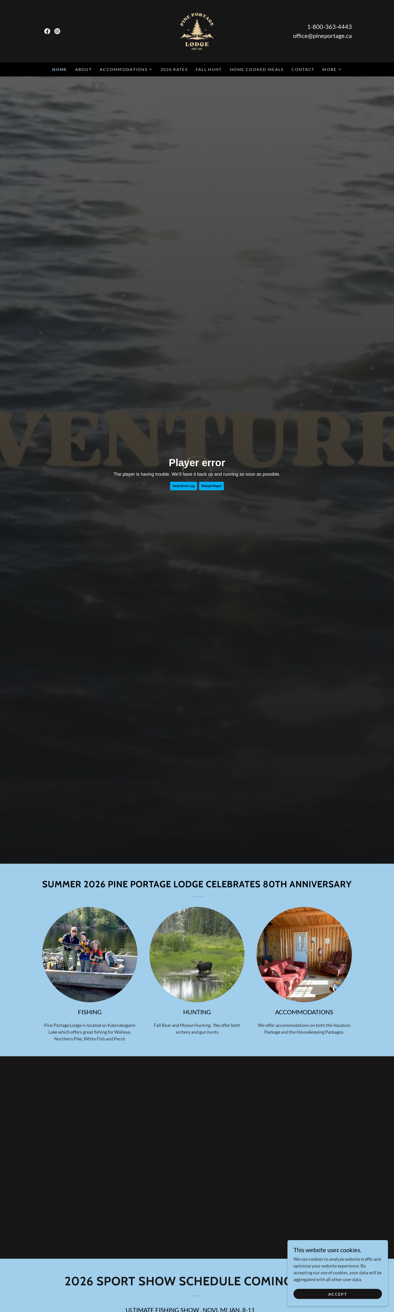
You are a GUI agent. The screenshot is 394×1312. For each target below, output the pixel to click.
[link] (47, 31)
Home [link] (59, 69)
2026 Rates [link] (174, 69)
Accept (337, 1294)
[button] (126, 69)
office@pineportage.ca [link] (322, 35)
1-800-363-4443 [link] (329, 26)
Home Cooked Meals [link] (257, 69)
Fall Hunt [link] (209, 69)
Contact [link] (302, 69)
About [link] (83, 69)
